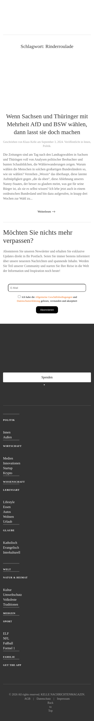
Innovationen (11, 463)
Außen (7, 437)
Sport (7, 621)
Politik (46, 146)
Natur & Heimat (15, 577)
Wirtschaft (12, 446)
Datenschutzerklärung (28, 300)
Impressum (63, 698)
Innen (87, 141)
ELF (6, 633)
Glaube (9, 530)
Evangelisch (11, 547)
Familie (9, 657)
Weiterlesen (44, 211)
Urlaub (7, 521)
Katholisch (10, 542)
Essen (7, 507)
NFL (6, 638)
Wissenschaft (14, 481)
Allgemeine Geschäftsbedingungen (53, 297)
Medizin (9, 613)
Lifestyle (9, 502)
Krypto (7, 473)
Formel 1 (9, 648)
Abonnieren (47, 309)
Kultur (7, 590)
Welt (7, 569)
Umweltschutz (12, 594)
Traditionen (10, 604)
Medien (8, 458)
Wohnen (8, 516)
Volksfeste (9, 599)
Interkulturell (11, 552)
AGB (27, 698)
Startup (7, 468)
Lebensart (11, 490)
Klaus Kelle (29, 141)
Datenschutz (44, 698)
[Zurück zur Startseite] (18, 17)
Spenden (46, 377)
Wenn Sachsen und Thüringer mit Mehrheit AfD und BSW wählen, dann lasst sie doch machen (47, 124)
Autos (7, 512)
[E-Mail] (47, 288)
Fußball (8, 643)
